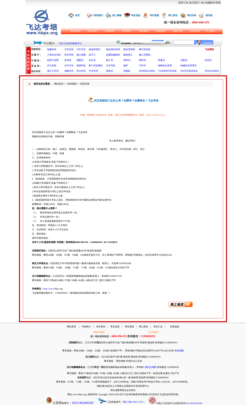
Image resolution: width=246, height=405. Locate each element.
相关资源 (194, 31)
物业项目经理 (113, 49)
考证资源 (154, 15)
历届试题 (160, 31)
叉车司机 (110, 65)
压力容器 (51, 65)
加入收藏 (205, 2)
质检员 (109, 71)
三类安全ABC (54, 54)
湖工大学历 (53, 71)
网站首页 (58, 83)
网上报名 (173, 15)
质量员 (161, 60)
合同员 (208, 60)
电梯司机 (81, 65)
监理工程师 (53, 60)
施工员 (109, 60)
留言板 (209, 15)
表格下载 (177, 31)
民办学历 (81, 71)
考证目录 (191, 15)
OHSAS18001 (212, 71)
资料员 (126, 60)
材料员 (142, 60)
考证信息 (135, 15)
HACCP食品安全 (189, 71)
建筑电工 (128, 54)
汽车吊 (142, 65)
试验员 (183, 60)
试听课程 (143, 31)
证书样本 (126, 31)
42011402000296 (82, 402)
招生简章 (92, 31)
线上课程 (117, 15)
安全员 (92, 60)
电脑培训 (51, 49)
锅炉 (125, 65)
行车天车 (81, 49)
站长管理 (215, 2)
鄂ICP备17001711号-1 (134, 402)
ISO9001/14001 (147, 71)
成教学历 (69, 71)
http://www (48, 288)
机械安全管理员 (188, 65)
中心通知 (210, 31)
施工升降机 (144, 54)
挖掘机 (126, 71)
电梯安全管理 (165, 65)
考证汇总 (158, 326)
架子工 (92, 54)
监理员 (67, 60)
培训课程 (109, 31)
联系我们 (98, 15)
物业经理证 (94, 49)
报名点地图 (150, 367)
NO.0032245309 (194, 403)
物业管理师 (129, 49)
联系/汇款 (183, 2)
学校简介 (86, 326)
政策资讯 (75, 31)
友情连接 (174, 326)
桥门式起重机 (96, 65)
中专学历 (93, 71)
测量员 (79, 60)
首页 (77, 15)
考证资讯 (100, 326)
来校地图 (179, 350)
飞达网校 (209, 49)
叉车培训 (69, 49)
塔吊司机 (69, 54)
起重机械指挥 (113, 54)
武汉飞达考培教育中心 (70, 43)
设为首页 (194, 2)
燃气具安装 (144, 49)
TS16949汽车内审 (167, 71)
